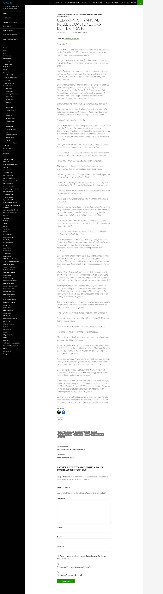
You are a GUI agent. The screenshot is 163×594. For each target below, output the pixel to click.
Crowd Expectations (72, 2)
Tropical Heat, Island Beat (10, 181)
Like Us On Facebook (111, 2)
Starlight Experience (13, 94)
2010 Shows (7, 253)
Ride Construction (65, 434)
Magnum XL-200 (8, 335)
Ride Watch (94, 14)
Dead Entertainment (9, 237)
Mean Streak (9, 126)
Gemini (5, 327)
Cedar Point (69, 431)
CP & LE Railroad (8, 310)
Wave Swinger (10, 121)
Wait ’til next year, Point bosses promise (84, 447)
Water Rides (7, 67)
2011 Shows (7, 256)
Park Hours (86, 2)
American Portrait (8, 297)
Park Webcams (97, 2)
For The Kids (7, 240)
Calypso (5, 340)
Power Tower (7, 151)
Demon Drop (7, 351)
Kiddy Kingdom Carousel (10, 346)
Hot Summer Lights (9, 270)
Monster (8, 113)
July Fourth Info (9, 83)
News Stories (85, 14)
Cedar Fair (61, 14)
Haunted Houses (8, 242)
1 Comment (84, 32)
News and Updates (72, 14)
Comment (61, 498)
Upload (5, 215)
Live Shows (8, 102)
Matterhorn (9, 107)
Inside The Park (7, 86)
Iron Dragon (7, 329)
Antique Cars (7, 305)
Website (60, 546)
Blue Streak (6, 316)
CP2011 (87, 431)
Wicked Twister (10, 137)
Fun (4, 53)
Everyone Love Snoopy (10, 299)
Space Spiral (7, 170)
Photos (5, 50)
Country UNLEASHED (10, 267)
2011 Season (9, 99)
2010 (60, 431)
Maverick (8, 124)
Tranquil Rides (7, 64)
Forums (5, 232)
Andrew (74, 32)
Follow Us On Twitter (128, 2)
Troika (5, 156)
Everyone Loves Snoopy (10, 286)
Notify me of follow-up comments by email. (73, 567)
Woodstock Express (11, 143)
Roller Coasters (7, 56)
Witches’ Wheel (8, 159)
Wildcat (8, 140)
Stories (61, 437)
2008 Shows (7, 248)
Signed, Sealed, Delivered (10, 200)
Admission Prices (10, 75)
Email (59, 537)
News (94, 431)
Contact (5, 226)
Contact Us (58, 2)
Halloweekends (7, 234)
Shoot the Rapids (8, 191)
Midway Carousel (11, 110)
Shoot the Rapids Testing (84, 456)
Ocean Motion (7, 148)
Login (5, 245)
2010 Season (9, 96)
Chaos (5, 348)
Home (50, 2)
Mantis (5, 337)
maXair (7, 145)
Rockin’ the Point (8, 183)
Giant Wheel (7, 313)
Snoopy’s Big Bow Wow (10, 202)
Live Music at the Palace (10, 280)
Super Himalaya (10, 118)
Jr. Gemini (6, 332)
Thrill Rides (6, 61)
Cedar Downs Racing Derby (11, 343)
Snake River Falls (8, 194)
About (5, 223)
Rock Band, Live (8, 175)
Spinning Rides (7, 58)
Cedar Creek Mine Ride (10, 318)
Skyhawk (6, 153)
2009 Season (9, 91)
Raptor (8, 132)
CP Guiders (6, 229)
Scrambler (9, 115)
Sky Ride (5, 167)
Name (60, 527)
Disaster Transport (8, 324)
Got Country (7, 275)
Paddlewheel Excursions (10, 164)
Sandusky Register (72, 38)
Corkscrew (6, 321)
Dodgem (5, 354)
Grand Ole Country (9, 289)
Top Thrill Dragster (11, 134)
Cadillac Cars (7, 308)
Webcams (6, 218)
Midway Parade (8, 162)
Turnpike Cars (7, 172)
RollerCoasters (63, 16)
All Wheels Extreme (9, 264)
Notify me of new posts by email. (69, 575)
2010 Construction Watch (11, 259)
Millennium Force (11, 129)
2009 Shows (7, 251)
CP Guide (7, 2)
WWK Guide (7, 221)
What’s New (8, 88)
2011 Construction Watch (11, 261)
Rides (101, 14)
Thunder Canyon (8, 197)
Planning (6, 72)
